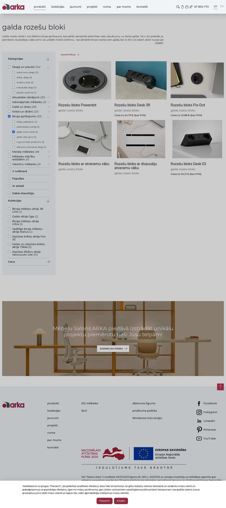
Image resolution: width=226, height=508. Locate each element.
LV (215, 6)
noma (107, 6)
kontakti (142, 6)
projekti (92, 6)
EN (222, 6)
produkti (40, 6)
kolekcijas (57, 6)
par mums (124, 6)
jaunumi (75, 6)
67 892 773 (199, 7)
